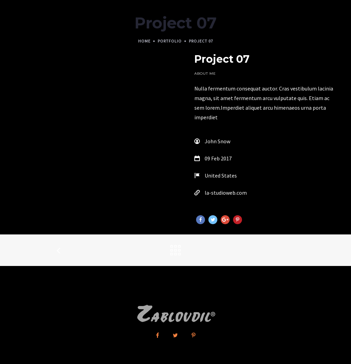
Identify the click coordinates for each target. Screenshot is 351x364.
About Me (205, 73)
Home (144, 41)
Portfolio (170, 41)
